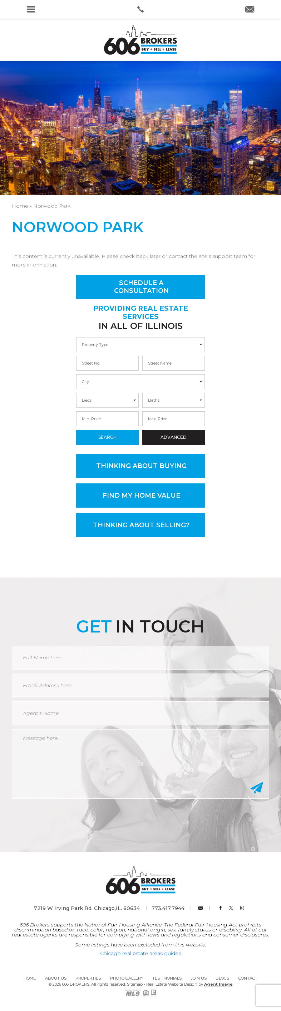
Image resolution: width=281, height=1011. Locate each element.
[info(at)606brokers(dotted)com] (249, 10)
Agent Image (218, 984)
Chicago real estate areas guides (140, 953)
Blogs (222, 978)
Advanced (174, 437)
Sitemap (135, 984)
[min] (107, 363)
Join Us (199, 978)
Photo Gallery (126, 978)
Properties (88, 978)
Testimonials (167, 978)
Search (107, 437)
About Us (55, 978)
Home (30, 978)
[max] (173, 363)
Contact (247, 978)
